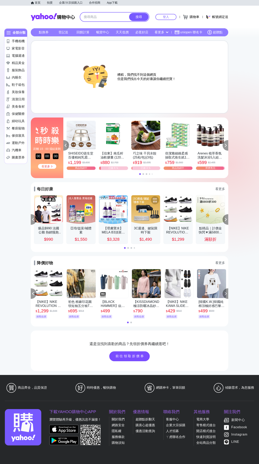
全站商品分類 (206, 442)
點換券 (44, 32)
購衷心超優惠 (145, 425)
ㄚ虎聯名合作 (175, 437)
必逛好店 (141, 32)
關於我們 (118, 419)
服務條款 (118, 437)
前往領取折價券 (130, 356)
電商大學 (202, 419)
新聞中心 (238, 420)
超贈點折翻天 (145, 419)
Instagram (239, 434)
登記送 (63, 32)
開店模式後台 (206, 431)
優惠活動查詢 (145, 431)
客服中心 (172, 419)
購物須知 (118, 442)
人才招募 (172, 431)
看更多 (161, 32)
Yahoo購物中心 (53, 17)
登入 (166, 17)
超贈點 (215, 32)
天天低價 (122, 32)
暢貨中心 (102, 32)
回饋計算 (82, 32)
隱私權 (116, 431)
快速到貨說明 (206, 437)
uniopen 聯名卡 (188, 32)
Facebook (239, 427)
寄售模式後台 (206, 425)
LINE (235, 441)
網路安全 (118, 425)
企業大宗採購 (175, 425)
